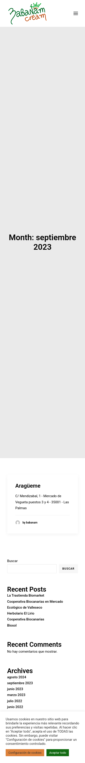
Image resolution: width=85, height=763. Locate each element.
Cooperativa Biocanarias (25, 609)
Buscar (12, 551)
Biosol (12, 615)
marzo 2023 (16, 685)
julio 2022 (14, 691)
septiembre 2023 (20, 673)
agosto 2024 (16, 667)
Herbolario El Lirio (20, 604)
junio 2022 (15, 697)
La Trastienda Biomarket (25, 586)
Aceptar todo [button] (57, 752)
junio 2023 (15, 679)
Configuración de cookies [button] (24, 752)
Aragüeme (28, 476)
